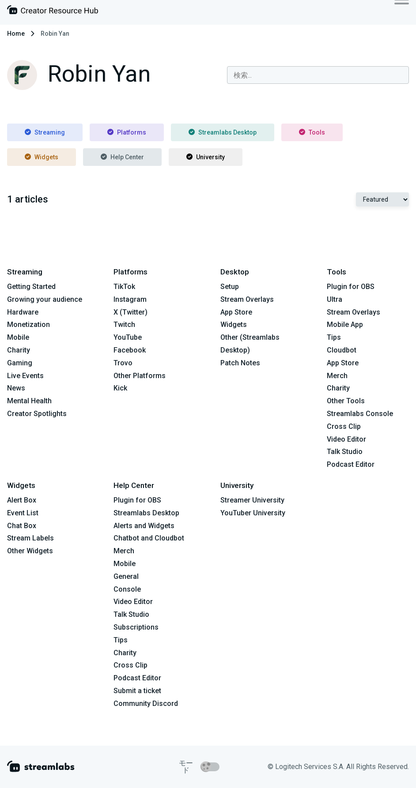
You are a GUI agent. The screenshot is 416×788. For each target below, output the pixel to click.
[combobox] (318, 75)
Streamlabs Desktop (223, 132)
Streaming (45, 132)
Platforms (126, 132)
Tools (312, 132)
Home (16, 33)
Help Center (122, 157)
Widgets (41, 157)
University (205, 157)
